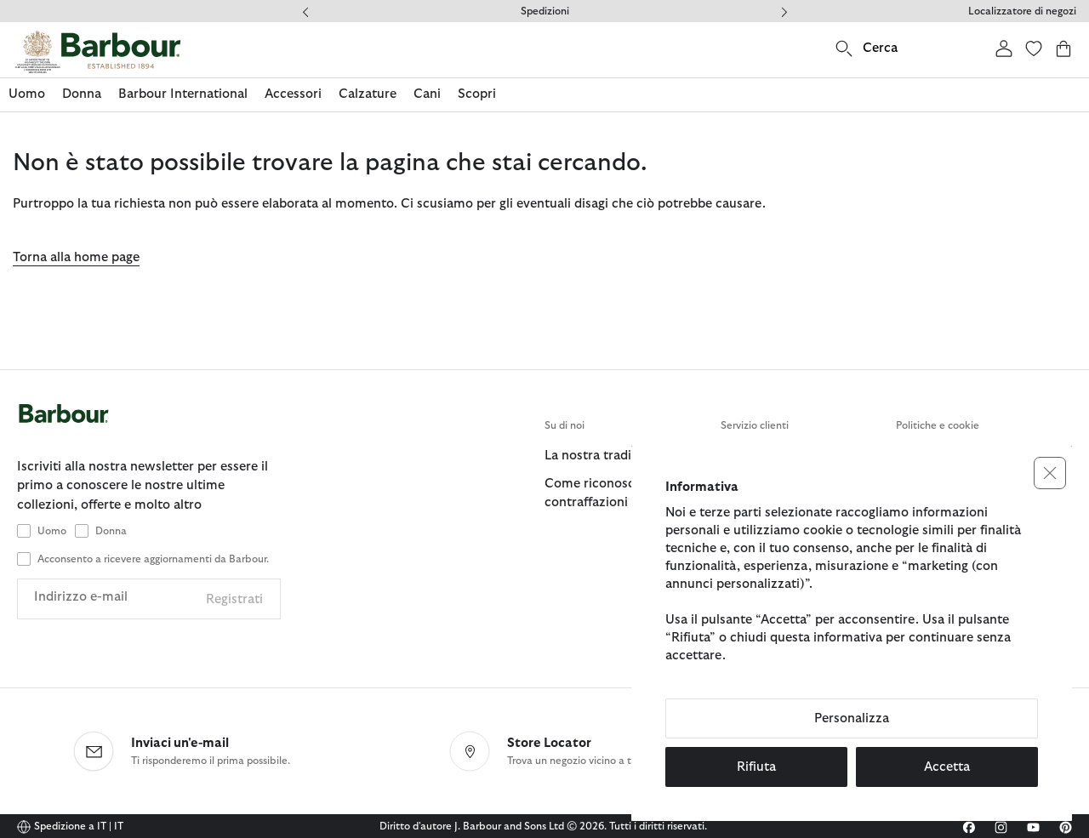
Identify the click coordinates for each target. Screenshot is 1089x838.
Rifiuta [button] (756, 767)
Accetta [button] (947, 767)
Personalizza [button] (851, 718)
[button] (1049, 473)
